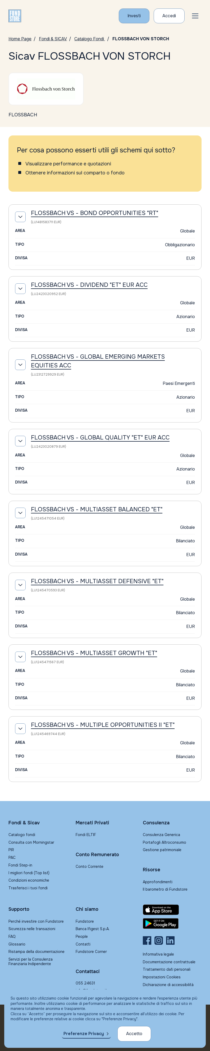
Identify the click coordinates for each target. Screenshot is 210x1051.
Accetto (134, 1033)
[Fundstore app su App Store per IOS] (172, 909)
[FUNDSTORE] (14, 16)
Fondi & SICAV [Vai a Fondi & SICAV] (53, 39)
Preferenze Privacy (83, 1033)
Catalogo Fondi (89, 39)
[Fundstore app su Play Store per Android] (172, 923)
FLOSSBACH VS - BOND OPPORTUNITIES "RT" (94, 213)
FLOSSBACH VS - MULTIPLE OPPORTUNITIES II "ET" (103, 725)
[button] (195, 16)
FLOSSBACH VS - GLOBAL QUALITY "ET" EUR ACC (100, 437)
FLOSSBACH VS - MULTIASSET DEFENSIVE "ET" (97, 581)
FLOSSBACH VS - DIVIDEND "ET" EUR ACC (89, 285)
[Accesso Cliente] (169, 15)
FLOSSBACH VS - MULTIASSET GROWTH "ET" (94, 653)
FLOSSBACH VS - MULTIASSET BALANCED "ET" (96, 509)
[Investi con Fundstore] (134, 15)
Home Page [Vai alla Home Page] (19, 39)
